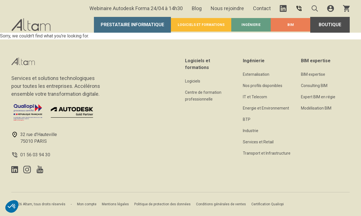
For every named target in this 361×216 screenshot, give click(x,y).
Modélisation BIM (316, 108)
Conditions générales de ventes (221, 204)
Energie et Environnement (266, 108)
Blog (197, 8)
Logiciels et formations (201, 25)
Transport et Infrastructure (266, 153)
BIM (290, 25)
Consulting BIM (314, 85)
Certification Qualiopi (267, 204)
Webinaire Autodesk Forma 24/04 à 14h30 (136, 8)
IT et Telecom (255, 97)
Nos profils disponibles (262, 85)
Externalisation (256, 74)
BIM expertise (313, 74)
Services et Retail (258, 142)
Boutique (330, 24)
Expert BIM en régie (318, 97)
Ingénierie (251, 25)
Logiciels (192, 81)
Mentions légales (115, 204)
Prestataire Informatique (132, 24)
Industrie (250, 130)
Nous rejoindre (227, 8)
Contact (262, 8)
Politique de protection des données (162, 204)
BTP (246, 119)
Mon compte (86, 204)
